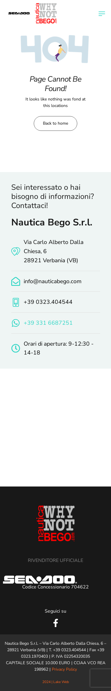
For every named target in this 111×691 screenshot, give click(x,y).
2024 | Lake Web (55, 682)
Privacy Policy (64, 669)
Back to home (55, 123)
